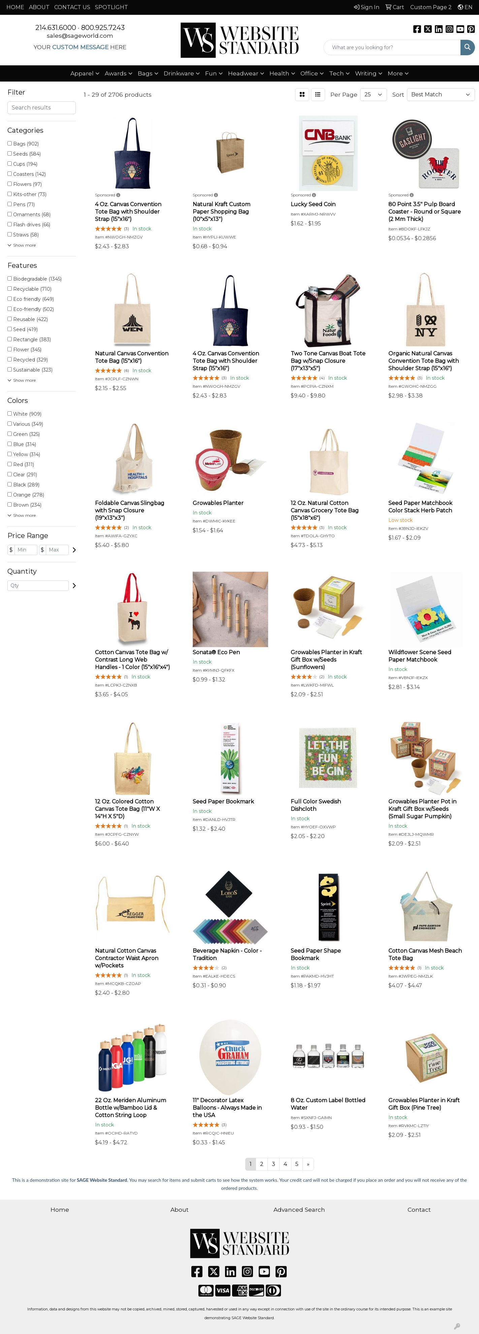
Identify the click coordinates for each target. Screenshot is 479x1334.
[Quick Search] (392, 47)
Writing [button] (366, 73)
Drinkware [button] (179, 73)
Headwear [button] (243, 73)
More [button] (395, 73)
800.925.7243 (103, 28)
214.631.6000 (55, 28)
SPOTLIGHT (111, 7)
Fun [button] (211, 73)
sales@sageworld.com (80, 35)
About (179, 1209)
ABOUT (39, 7)
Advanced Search (299, 1209)
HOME (15, 7)
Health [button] (279, 73)
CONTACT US (72, 7)
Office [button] (309, 73)
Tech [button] (336, 73)
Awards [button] (116, 73)
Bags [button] (145, 73)
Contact (419, 1209)
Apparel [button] (82, 73)
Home (60, 1209)
